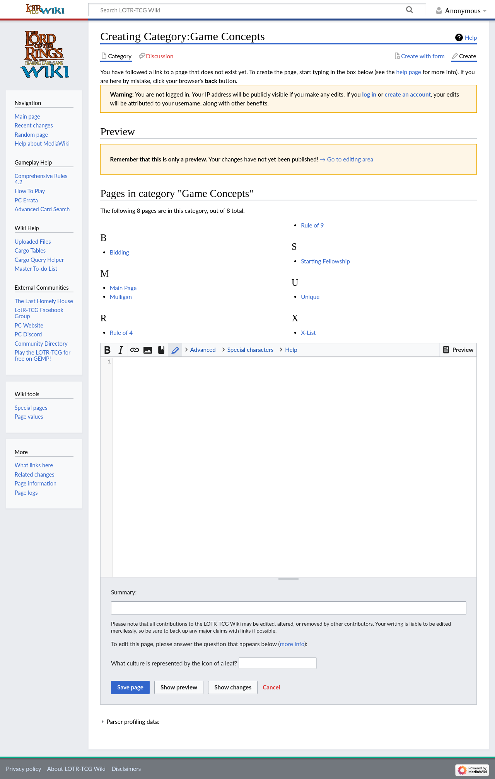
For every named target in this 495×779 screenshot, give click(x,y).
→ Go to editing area (347, 159)
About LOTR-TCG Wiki (76, 768)
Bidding (119, 252)
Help (471, 37)
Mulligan (121, 296)
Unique (310, 296)
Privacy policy (23, 768)
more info (292, 643)
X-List (308, 332)
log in (369, 94)
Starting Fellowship (325, 261)
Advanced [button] (203, 349)
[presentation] (294, 362)
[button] (457, 349)
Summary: (124, 592)
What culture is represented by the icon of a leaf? (174, 663)
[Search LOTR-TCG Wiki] (249, 9)
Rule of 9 (312, 225)
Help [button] (291, 349)
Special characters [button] (250, 349)
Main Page (123, 287)
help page (408, 71)
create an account (408, 94)
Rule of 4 (121, 332)
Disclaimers (126, 768)
